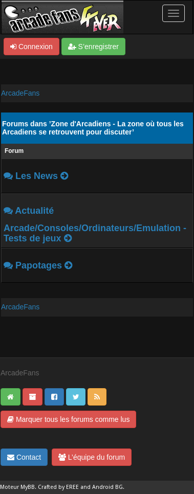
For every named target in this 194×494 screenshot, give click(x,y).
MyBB (27, 487)
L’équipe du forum (91, 457)
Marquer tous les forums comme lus (68, 419)
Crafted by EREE (58, 487)
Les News (36, 176)
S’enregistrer (93, 46)
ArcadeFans (20, 93)
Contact (24, 457)
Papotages (38, 265)
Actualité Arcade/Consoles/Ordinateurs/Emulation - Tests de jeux (95, 224)
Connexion (31, 46)
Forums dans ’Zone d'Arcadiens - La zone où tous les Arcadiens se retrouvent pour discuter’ (93, 128)
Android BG (107, 487)
